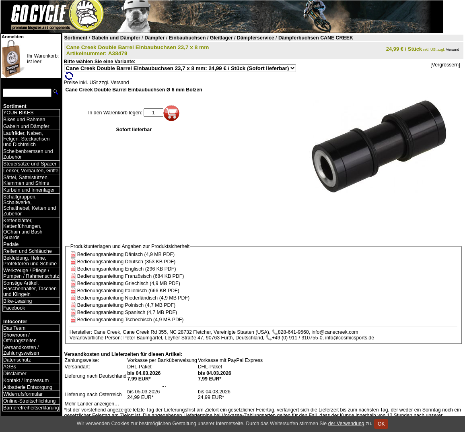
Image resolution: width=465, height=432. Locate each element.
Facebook (14, 308)
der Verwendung (346, 423)
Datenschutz (17, 360)
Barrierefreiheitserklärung (31, 408)
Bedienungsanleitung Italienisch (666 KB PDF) (128, 291)
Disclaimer (15, 373)
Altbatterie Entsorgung (27, 387)
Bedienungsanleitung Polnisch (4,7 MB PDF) (126, 305)
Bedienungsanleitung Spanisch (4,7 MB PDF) (127, 312)
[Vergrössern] (445, 65)
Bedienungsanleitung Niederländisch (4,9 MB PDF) (133, 298)
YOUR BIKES (18, 113)
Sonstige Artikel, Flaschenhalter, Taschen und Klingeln (30, 288)
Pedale (11, 244)
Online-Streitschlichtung (29, 401)
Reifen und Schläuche (27, 251)
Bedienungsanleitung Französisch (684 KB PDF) (130, 276)
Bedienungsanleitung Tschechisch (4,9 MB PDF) (130, 319)
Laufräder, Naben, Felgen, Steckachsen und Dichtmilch (26, 138)
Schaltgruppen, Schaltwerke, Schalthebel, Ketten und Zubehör (29, 205)
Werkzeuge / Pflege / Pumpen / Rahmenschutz (31, 273)
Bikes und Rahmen (24, 119)
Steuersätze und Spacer (29, 164)
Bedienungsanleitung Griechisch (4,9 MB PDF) (128, 283)
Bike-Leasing (17, 301)
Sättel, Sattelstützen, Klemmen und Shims (26, 180)
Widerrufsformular (23, 394)
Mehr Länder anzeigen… (92, 404)
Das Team (14, 328)
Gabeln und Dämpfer (26, 126)
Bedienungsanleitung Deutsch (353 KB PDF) (126, 262)
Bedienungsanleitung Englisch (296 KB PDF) (126, 269)
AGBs (9, 367)
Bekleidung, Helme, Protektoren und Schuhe (30, 261)
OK (381, 424)
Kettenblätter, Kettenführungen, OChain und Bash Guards (22, 229)
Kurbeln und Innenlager (29, 190)
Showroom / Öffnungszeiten (20, 337)
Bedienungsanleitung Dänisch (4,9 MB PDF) (126, 254)
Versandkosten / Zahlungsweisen (21, 350)
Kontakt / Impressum (26, 380)
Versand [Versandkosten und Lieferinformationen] (452, 50)
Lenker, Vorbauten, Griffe (30, 171)
